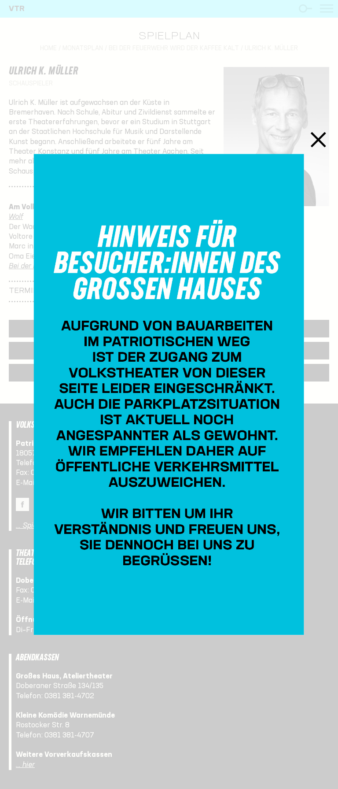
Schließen (318, 139)
